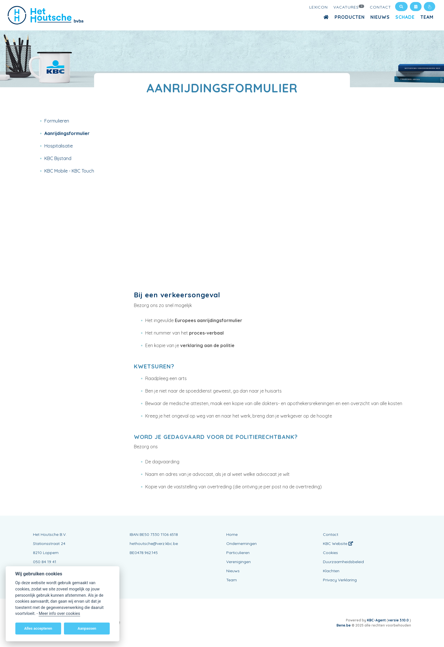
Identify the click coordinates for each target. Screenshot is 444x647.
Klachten (331, 570)
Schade (405, 17)
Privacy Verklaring (340, 579)
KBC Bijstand (57, 158)
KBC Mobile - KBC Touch (69, 171)
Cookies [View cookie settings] (330, 552)
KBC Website (338, 543)
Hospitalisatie (58, 146)
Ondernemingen (241, 543)
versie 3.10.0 (399, 620)
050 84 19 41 (44, 561)
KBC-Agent (376, 620)
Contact (380, 7)
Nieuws (380, 17)
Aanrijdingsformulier (67, 133)
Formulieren (56, 121)
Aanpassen (87, 628)
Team (426, 17)
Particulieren (238, 552)
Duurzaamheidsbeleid (343, 561)
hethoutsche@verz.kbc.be (154, 543)
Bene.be (344, 625)
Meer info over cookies (59, 613)
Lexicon (318, 7)
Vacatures (348, 7)
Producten (350, 17)
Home (232, 534)
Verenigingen (238, 561)
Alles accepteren (38, 628)
